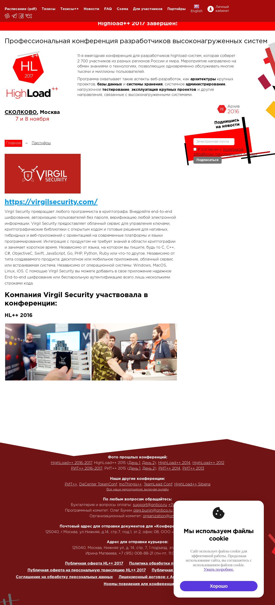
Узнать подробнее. (256, 569)
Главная (13, 143)
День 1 (134, 463)
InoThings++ (130, 484)
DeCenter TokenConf (98, 484)
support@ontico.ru (150, 505)
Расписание (15, 9)
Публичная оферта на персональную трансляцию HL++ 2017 (87, 570)
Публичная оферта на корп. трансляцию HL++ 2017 (202, 570)
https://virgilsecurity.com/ (51, 202)
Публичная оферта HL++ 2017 (94, 563)
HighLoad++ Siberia (192, 484)
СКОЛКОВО (21, 112)
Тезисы (48, 9)
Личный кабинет (222, 9)
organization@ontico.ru (164, 516)
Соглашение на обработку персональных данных (64, 577)
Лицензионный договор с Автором (153, 577)
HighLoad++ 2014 (174, 463)
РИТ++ (71, 484)
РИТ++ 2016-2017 (86, 468)
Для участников (147, 9)
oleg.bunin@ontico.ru (152, 510)
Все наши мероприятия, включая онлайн (138, 489)
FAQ (108, 9)
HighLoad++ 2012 (208, 463)
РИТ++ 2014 (169, 468)
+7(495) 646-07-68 (186, 505)
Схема (122, 9)
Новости (91, 9)
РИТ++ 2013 (193, 468)
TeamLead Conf (158, 484)
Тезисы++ (69, 9)
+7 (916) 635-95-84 (192, 510)
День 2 (148, 463)
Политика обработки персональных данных (172, 563)
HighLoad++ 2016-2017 (71, 463)
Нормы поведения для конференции (140, 584)
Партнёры (176, 9)
